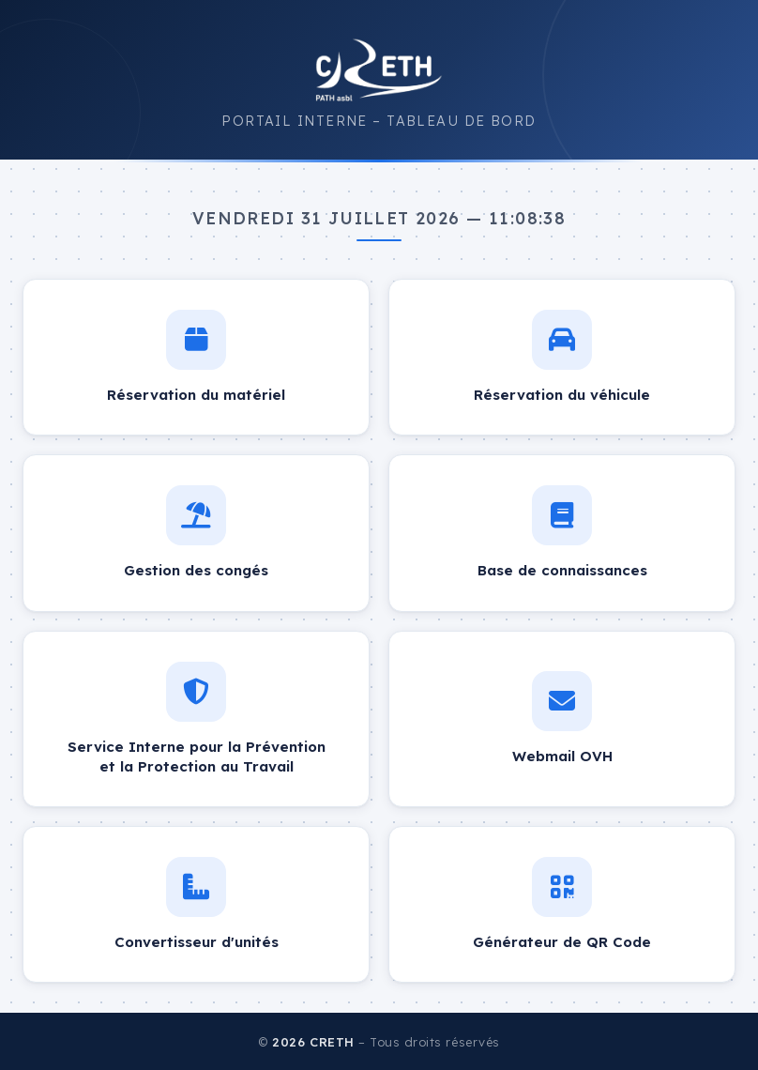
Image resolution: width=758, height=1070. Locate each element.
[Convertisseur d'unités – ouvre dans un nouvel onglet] (196, 904)
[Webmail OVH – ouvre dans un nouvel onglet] (562, 719)
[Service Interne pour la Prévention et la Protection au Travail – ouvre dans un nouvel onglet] (196, 719)
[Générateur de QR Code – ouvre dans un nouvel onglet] (562, 904)
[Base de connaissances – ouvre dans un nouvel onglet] (562, 532)
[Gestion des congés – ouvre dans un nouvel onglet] (196, 532)
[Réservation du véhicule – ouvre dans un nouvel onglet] (562, 357)
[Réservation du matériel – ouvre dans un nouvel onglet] (196, 357)
